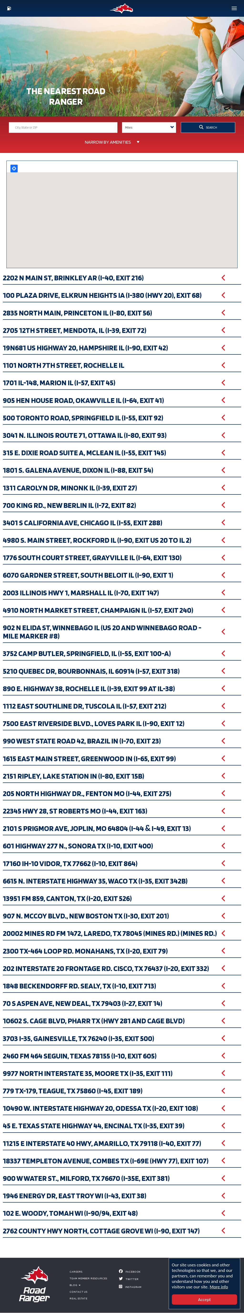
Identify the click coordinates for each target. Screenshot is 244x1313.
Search (150, 140)
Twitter (132, 1279)
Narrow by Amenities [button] (108, 142)
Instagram (133, 1287)
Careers (76, 1271)
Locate (14, 168)
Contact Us (78, 1291)
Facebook (133, 1271)
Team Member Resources (88, 1278)
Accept (204, 1299)
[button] (122, 278)
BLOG (75, 1285)
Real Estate (78, 1298)
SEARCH (208, 127)
